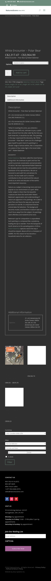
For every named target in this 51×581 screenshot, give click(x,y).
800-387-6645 (10, 484)
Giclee (7, 84)
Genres (12, 16)
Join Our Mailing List (14, 532)
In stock (10, 457)
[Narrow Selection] (25, 443)
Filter (9, 462)
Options (9, 64)
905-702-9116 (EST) (12, 481)
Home (7, 16)
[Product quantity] (8, 73)
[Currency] (25, 433)
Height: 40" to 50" (29, 84)
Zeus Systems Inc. (19, 572)
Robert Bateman (14, 158)
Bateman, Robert (29, 82)
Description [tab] (11, 96)
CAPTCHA (9, 541)
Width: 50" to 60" (14, 87)
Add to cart (21, 72)
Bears (17, 16)
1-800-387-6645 (11, 2)
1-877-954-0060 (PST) (12, 489)
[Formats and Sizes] (25, 448)
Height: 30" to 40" (16, 84)
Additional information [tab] (15, 100)
